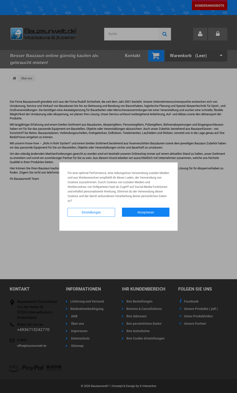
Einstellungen (91, 212)
